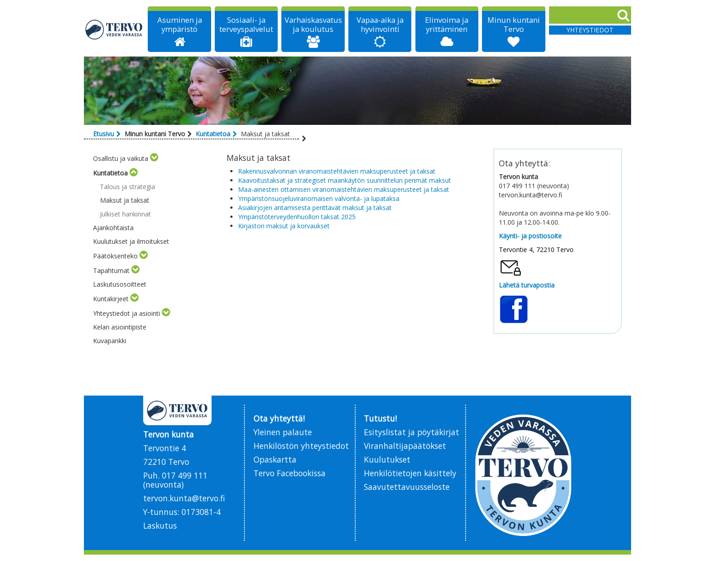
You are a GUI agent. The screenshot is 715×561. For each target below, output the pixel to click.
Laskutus (160, 525)
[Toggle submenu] (154, 158)
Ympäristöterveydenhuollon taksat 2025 (297, 216)
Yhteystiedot (589, 30)
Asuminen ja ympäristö (179, 24)
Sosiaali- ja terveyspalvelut (246, 24)
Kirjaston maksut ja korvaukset (284, 225)
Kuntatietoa (213, 133)
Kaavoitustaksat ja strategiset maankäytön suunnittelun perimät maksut (345, 180)
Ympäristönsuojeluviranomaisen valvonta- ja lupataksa (318, 198)
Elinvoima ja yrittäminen (446, 24)
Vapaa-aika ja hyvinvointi (380, 24)
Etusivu (103, 133)
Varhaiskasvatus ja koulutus (313, 24)
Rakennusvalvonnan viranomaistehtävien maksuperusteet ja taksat (336, 171)
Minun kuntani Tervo (513, 24)
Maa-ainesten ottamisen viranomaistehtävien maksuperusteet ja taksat (343, 189)
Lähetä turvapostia (526, 285)
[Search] (590, 15)
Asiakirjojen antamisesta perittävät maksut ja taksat (315, 207)
